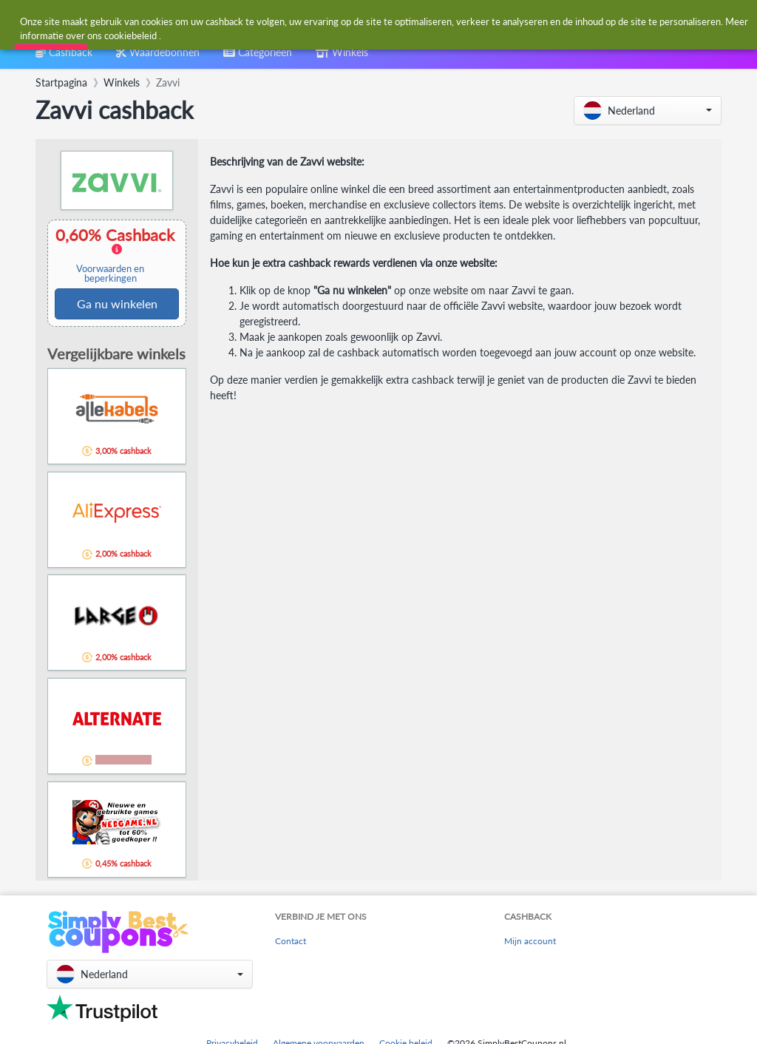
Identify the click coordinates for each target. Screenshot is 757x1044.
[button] (648, 110)
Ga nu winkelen (117, 303)
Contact (290, 940)
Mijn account (530, 940)
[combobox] (344, 21)
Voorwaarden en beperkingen (110, 273)
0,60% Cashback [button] (117, 254)
